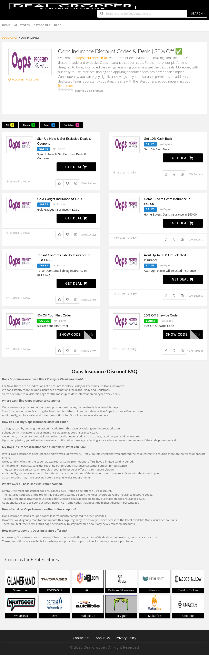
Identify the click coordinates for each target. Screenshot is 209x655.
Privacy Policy (126, 638)
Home (6, 25)
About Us (103, 638)
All (10, 125)
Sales (49, 125)
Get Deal (76, 167)
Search (197, 13)
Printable (71, 125)
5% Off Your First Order (54, 315)
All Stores (22, 25)
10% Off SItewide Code (161, 315)
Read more (66, 85)
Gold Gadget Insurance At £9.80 (60, 199)
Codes (29, 125)
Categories (42, 25)
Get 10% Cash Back (158, 138)
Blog (57, 25)
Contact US (81, 638)
